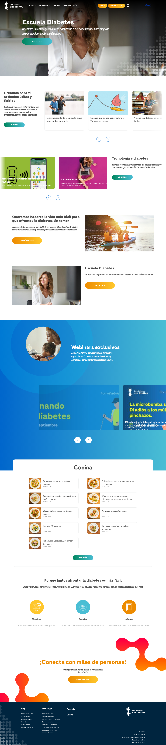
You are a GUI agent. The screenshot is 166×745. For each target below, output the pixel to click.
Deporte (24, 722)
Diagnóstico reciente (28, 727)
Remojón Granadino (52, 526)
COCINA (57, 5)
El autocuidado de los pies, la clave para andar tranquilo (64, 119)
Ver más (83, 557)
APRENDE (43, 5)
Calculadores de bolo (49, 730)
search (128, 5)
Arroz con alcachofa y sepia (114, 511)
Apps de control (47, 714)
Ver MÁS (14, 125)
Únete (102, 6)
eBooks (129, 619)
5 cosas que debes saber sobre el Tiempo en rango (107, 119)
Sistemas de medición (49, 725)
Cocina (70, 714)
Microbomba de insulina (73, 179)
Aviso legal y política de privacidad (133, 737)
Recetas (83, 619)
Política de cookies (138, 743)
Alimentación (25, 725)
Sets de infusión (47, 722)
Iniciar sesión (116, 6)
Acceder (100, 285)
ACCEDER (37, 41)
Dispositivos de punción (50, 727)
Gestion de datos (48, 716)
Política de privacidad (137, 740)
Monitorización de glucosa (51, 719)
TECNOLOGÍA (70, 5)
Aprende (71, 709)
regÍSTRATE (27, 240)
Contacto (142, 732)
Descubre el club (139, 734)
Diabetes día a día (27, 714)
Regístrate (83, 679)
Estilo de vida (25, 716)
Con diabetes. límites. (137, 709)
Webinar (36, 619)
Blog (31, 5)
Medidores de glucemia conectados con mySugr (23, 180)
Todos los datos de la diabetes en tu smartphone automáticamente (26, 186)
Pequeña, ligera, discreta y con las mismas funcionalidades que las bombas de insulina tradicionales (85, 184)
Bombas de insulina (48, 733)
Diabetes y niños (26, 719)
